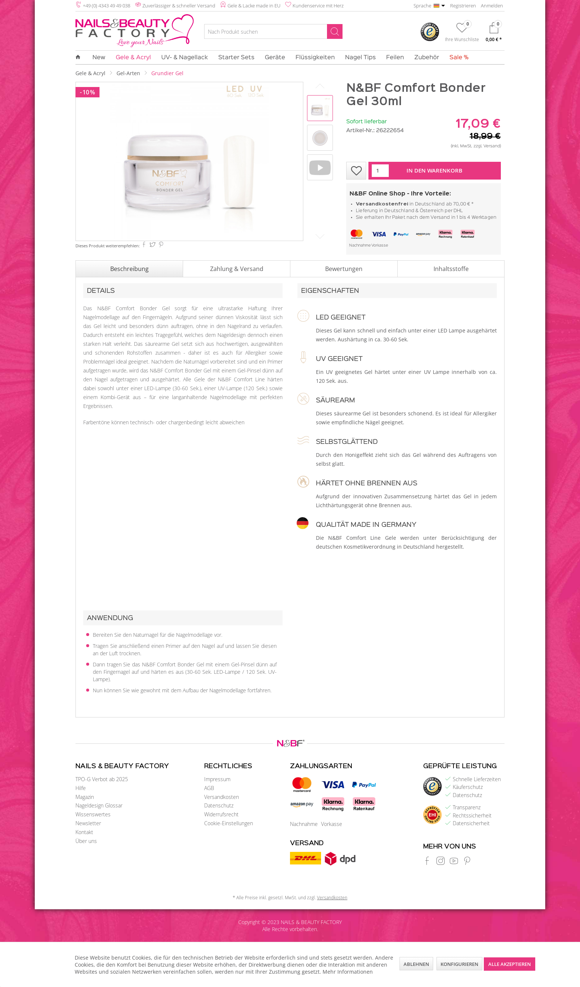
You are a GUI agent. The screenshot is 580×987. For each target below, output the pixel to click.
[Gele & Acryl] (133, 57)
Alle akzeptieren (509, 964)
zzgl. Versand (486, 146)
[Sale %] (456, 57)
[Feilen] (395, 57)
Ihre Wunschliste (462, 39)
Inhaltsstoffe (451, 269)
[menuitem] (273, 32)
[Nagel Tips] (360, 57)
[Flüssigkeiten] (315, 57)
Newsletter (88, 823)
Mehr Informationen (348, 971)
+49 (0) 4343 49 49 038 (106, 5)
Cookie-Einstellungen (228, 823)
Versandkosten (221, 796)
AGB (209, 788)
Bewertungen (343, 269)
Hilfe (80, 788)
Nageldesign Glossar (98, 805)
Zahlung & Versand (236, 269)
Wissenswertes (93, 814)
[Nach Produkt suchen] (273, 31)
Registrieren (463, 5)
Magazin (84, 796)
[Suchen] (335, 31)
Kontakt (84, 832)
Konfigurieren (459, 964)
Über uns (86, 840)
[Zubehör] (426, 57)
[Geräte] (275, 57)
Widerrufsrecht (221, 814)
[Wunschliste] (462, 33)
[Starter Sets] (236, 57)
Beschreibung (129, 269)
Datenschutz (218, 805)
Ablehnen (416, 964)
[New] (99, 57)
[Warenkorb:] (494, 34)
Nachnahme (360, 245)
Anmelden (492, 5)
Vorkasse (379, 245)
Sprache (422, 5)
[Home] (80, 57)
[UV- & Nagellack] (184, 57)
